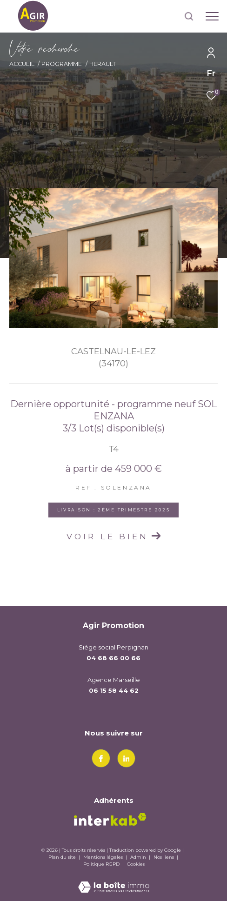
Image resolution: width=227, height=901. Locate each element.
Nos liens (164, 857)
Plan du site (62, 857)
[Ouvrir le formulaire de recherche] (189, 16)
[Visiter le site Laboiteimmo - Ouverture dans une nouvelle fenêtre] (114, 881)
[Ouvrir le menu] (212, 16)
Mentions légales (103, 857)
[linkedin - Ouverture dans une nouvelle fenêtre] (126, 758)
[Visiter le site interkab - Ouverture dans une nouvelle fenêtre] (110, 819)
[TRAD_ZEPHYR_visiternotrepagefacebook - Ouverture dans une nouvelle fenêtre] (101, 758)
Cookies (136, 864)
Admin (138, 857)
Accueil (21, 63)
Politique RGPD (101, 864)
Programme (61, 63)
